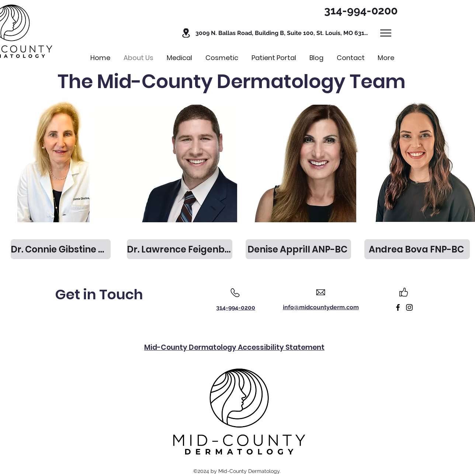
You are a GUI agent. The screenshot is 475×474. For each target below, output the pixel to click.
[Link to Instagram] (409, 307)
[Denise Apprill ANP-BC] (298, 249)
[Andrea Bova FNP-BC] (417, 249)
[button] (274, 33)
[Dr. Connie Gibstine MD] (61, 249)
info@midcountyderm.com (321, 307)
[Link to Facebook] (397, 307)
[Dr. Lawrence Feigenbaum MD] (179, 249)
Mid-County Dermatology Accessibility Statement (234, 347)
